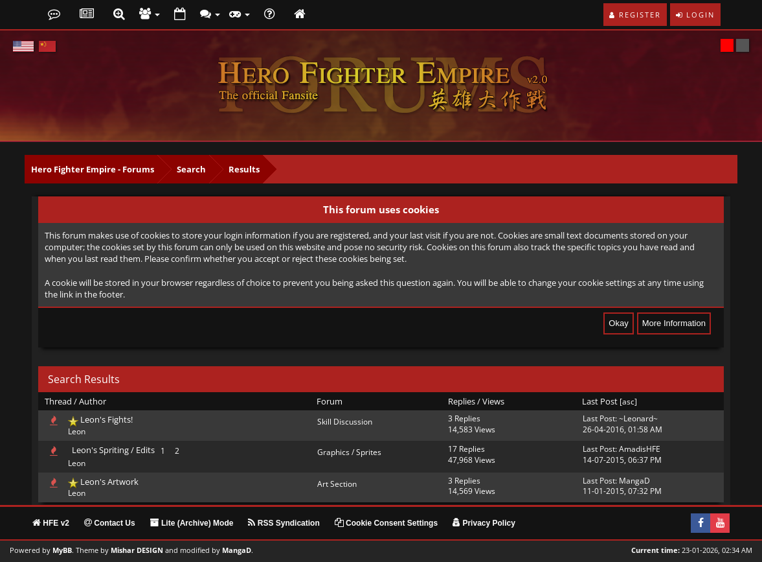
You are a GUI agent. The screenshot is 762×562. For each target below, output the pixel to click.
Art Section (337, 483)
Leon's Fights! (106, 419)
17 (452, 448)
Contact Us (109, 523)
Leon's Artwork (109, 481)
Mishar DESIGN (137, 550)
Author (92, 401)
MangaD (634, 480)
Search (191, 169)
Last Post (600, 401)
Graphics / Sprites (349, 452)
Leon (76, 431)
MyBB (62, 550)
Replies (461, 401)
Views (493, 401)
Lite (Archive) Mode (192, 523)
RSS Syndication (283, 523)
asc (628, 401)
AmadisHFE (639, 448)
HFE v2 (50, 523)
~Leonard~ (638, 418)
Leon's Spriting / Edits (113, 450)
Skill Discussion (344, 421)
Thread (58, 401)
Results (244, 169)
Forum (329, 401)
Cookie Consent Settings (386, 523)
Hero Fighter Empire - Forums (92, 169)
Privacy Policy (484, 523)
